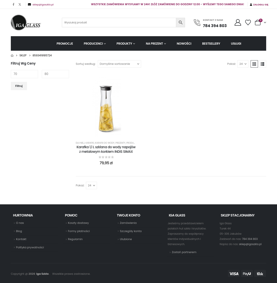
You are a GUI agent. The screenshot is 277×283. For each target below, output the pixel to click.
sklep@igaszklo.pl (42, 4)
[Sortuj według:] (119, 64)
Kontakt (21, 239)
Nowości (184, 43)
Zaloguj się (259, 4)
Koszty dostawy (78, 223)
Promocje (65, 43)
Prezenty (121, 143)
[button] (254, 64)
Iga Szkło (42, 274)
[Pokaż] (242, 64)
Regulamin (75, 239)
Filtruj (19, 86)
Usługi (236, 43)
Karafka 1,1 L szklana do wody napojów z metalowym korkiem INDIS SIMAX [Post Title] (106, 149)
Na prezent (154, 43)
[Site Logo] (26, 22)
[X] (20, 4)
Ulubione (126, 239)
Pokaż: (231, 64)
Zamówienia (128, 223)
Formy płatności (79, 231)
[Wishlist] (248, 22)
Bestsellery (211, 43)
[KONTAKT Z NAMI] (212, 22)
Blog (19, 231)
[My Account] (238, 22)
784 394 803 (250, 239)
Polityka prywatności (30, 247)
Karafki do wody (104, 143)
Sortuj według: (85, 64)
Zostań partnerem (184, 252)
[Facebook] (13, 4)
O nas (20, 223)
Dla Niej (80, 143)
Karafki (89, 143)
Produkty (124, 43)
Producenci (93, 43)
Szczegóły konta (131, 231)
